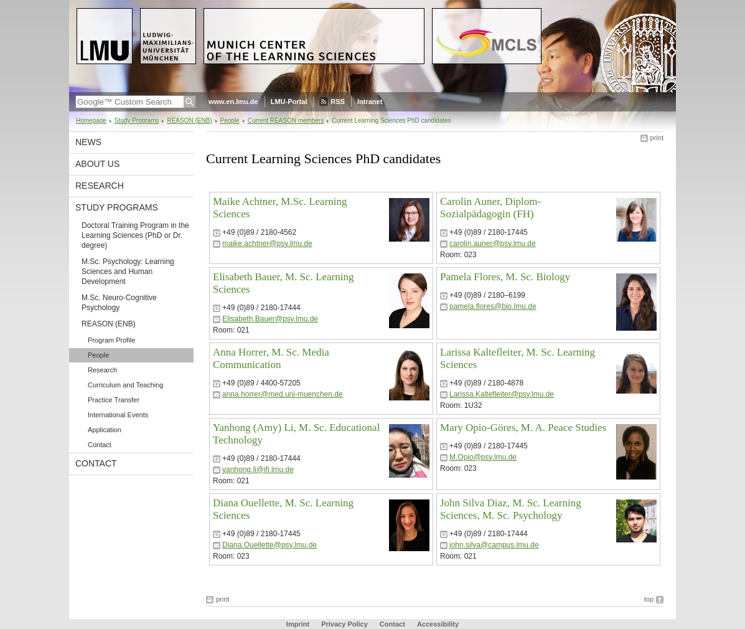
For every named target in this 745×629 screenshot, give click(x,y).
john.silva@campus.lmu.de (494, 545)
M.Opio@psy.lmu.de (483, 457)
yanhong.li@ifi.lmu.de (258, 469)
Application (104, 429)
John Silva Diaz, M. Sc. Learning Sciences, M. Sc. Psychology (510, 509)
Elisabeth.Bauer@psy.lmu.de (270, 318)
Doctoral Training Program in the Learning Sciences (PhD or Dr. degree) (135, 235)
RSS (337, 101)
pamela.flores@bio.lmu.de (492, 306)
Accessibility (438, 624)
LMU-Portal (289, 101)
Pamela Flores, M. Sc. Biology (505, 277)
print (656, 137)
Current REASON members (286, 120)
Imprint (297, 624)
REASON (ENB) (189, 120)
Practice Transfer (113, 400)
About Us (97, 164)
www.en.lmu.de (233, 101)
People (230, 120)
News (88, 142)
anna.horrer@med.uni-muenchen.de (282, 394)
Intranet (369, 101)
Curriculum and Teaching (125, 385)
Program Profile (111, 340)
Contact (99, 444)
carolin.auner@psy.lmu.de (492, 243)
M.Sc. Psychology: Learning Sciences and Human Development (128, 271)
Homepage (91, 120)
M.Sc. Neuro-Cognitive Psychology (119, 302)
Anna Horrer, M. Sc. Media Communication (271, 358)
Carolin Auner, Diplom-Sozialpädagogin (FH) (490, 208)
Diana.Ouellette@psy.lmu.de (269, 545)
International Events (118, 415)
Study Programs (137, 120)
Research (99, 186)
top (649, 599)
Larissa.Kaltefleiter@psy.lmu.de (501, 394)
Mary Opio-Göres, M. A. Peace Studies (523, 427)
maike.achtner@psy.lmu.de (267, 243)
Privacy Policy (344, 624)
